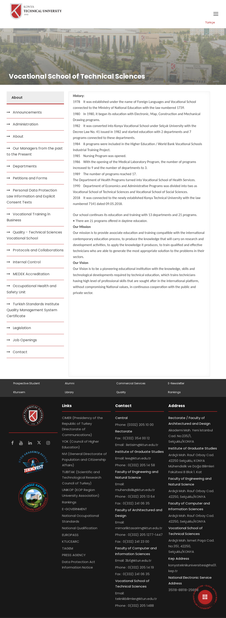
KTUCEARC (70, 541)
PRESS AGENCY (74, 555)
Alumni (69, 383)
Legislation (22, 327)
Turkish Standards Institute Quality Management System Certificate (33, 309)
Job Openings (25, 340)
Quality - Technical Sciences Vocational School (34, 235)
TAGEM (67, 548)
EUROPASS (70, 535)
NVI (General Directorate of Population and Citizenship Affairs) (84, 459)
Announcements (27, 112)
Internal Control (27, 262)
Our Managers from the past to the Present (35, 151)
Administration (25, 124)
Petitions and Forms (30, 178)
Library (69, 392)
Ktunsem (19, 392)
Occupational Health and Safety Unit (31, 288)
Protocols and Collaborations (38, 250)
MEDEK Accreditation (31, 274)
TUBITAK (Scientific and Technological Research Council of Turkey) (81, 477)
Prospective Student (26, 383)
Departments (25, 166)
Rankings (174, 392)
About (18, 136)
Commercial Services (130, 383)
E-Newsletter (176, 383)
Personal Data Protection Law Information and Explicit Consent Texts (32, 196)
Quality (121, 392)
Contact (20, 351)
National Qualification (79, 528)
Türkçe (210, 22)
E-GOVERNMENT (74, 509)
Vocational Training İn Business (28, 217)
